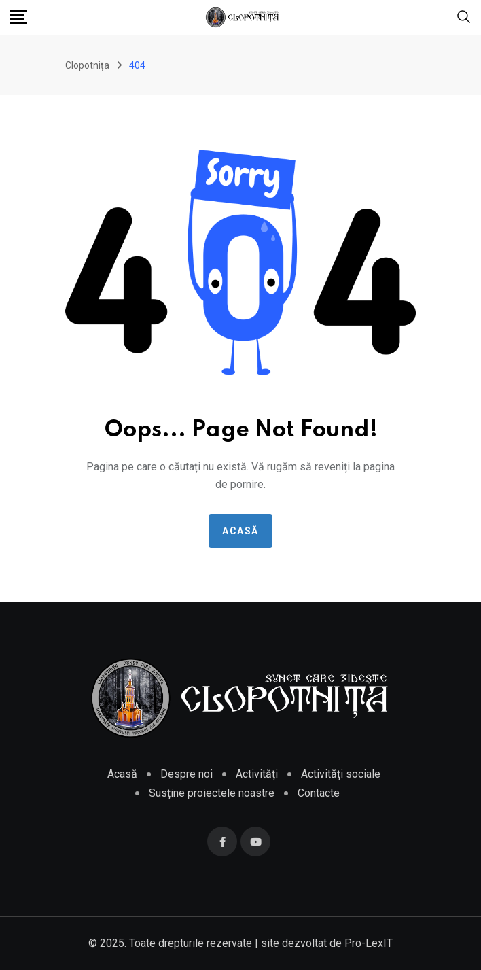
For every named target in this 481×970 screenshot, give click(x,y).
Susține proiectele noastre (211, 792)
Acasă (240, 530)
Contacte (319, 792)
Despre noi (186, 773)
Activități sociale (340, 773)
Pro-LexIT (368, 943)
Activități (257, 773)
